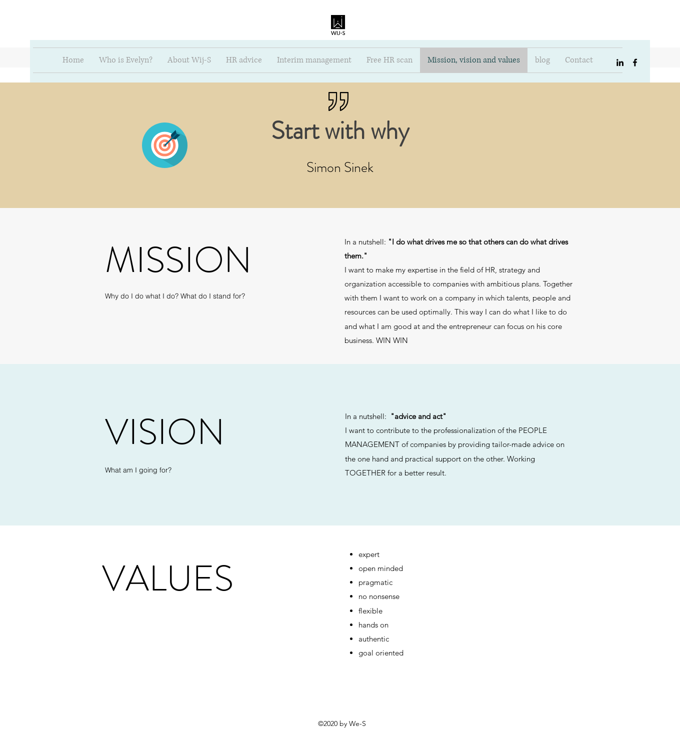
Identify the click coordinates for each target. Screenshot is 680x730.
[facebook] (635, 63)
